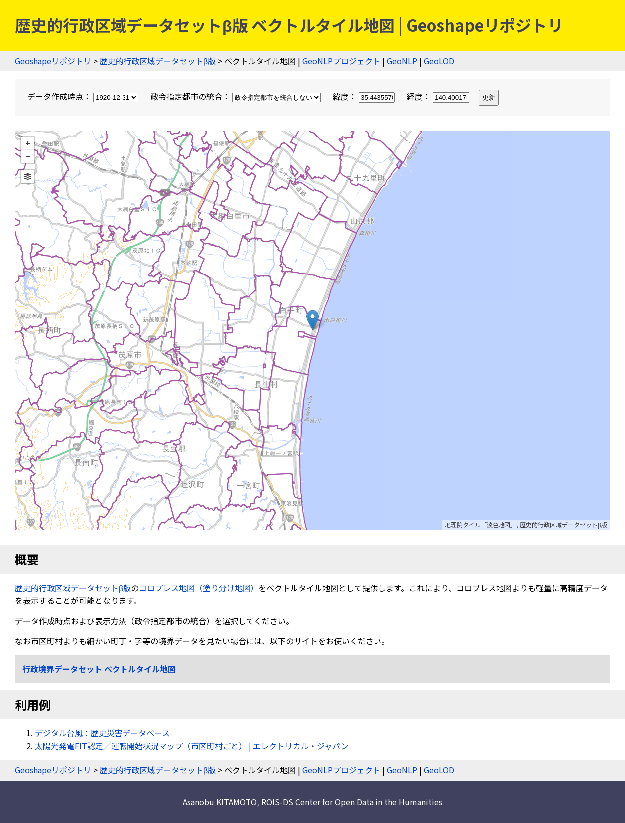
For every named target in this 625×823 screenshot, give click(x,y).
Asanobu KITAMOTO (220, 802)
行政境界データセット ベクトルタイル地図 (99, 669)
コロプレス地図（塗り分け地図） (198, 588)
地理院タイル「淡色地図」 (480, 524)
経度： (439, 96)
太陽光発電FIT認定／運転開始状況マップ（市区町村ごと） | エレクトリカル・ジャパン (192, 746)
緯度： (365, 96)
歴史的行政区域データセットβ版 (158, 61)
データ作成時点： (83, 96)
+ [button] (27, 143)
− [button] (27, 156)
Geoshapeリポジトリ (53, 61)
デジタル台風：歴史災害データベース (102, 733)
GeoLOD (439, 61)
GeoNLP (402, 61)
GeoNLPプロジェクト (341, 61)
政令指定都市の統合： (236, 96)
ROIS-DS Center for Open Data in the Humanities (351, 802)
